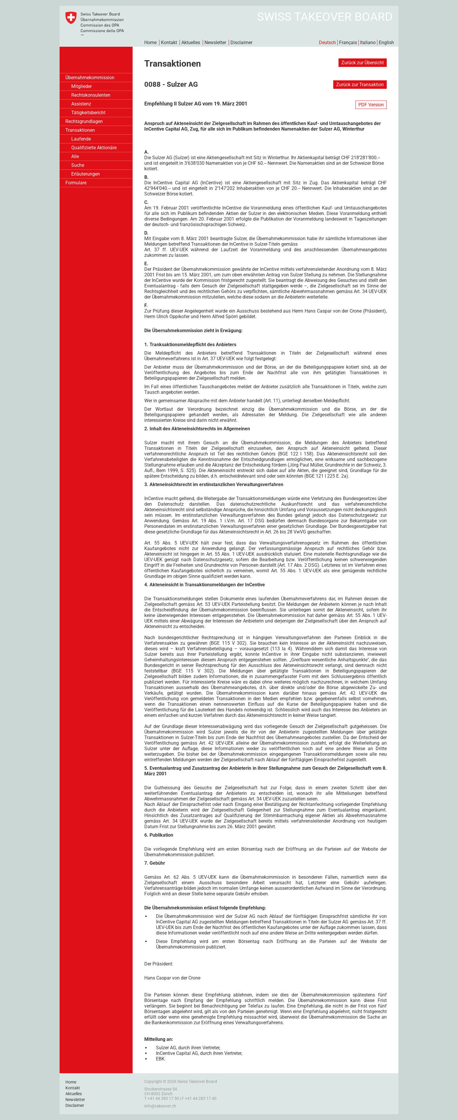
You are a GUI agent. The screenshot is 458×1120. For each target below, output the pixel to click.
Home (150, 42)
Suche (77, 165)
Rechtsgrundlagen (84, 121)
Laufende (81, 139)
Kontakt (169, 42)
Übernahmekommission (89, 77)
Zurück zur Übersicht (362, 62)
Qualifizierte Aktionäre (94, 147)
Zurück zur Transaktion (360, 84)
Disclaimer (241, 42)
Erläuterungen (85, 174)
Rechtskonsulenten (90, 95)
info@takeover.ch (160, 1106)
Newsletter (215, 42)
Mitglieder (81, 86)
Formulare (75, 182)
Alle (75, 156)
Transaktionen (80, 130)
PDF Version (371, 105)
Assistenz (81, 104)
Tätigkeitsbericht (88, 112)
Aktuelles (190, 42)
